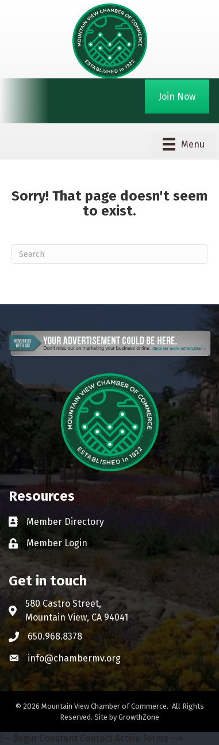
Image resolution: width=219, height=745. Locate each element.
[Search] (109, 254)
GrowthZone (138, 717)
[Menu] (183, 144)
